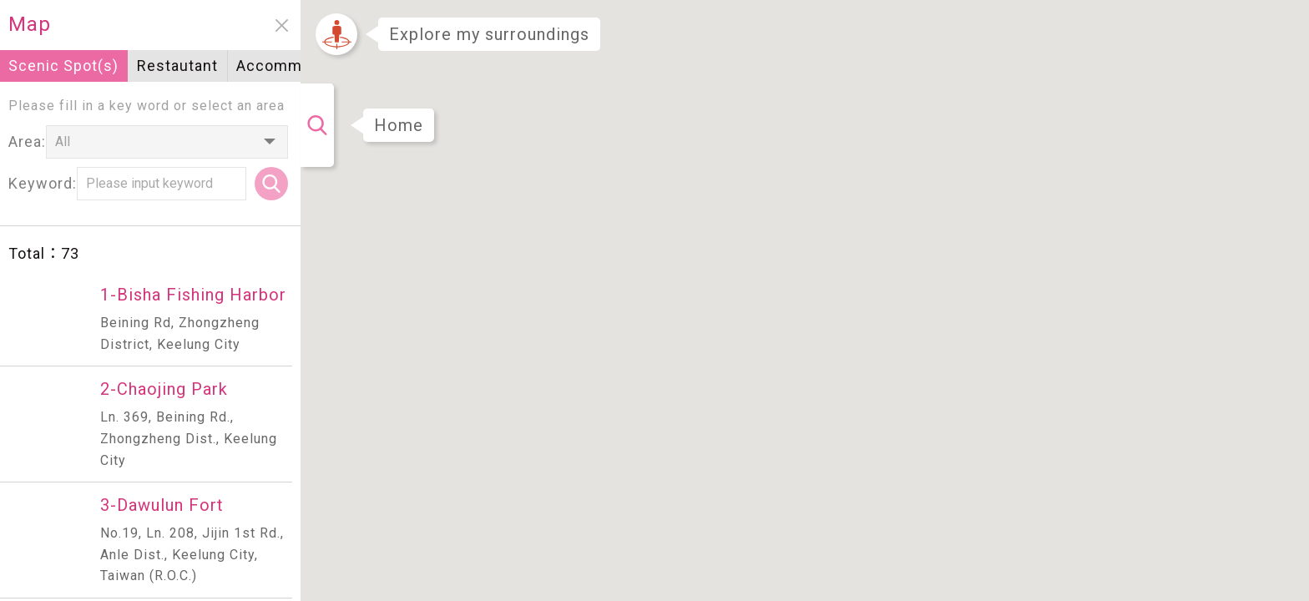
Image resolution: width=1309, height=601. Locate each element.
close (281, 25)
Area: (27, 141)
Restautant (177, 65)
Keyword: (42, 183)
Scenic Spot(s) (63, 65)
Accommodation (296, 65)
